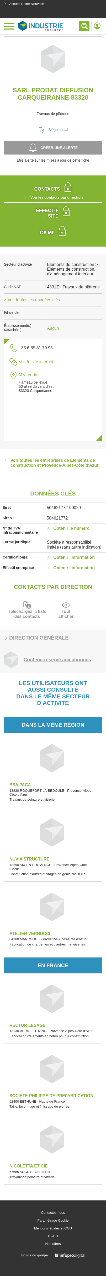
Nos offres (53, 1244)
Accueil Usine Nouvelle (24, 4)
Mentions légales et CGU (53, 1228)
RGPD (53, 1236)
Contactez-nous (53, 1213)
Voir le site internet (36, 362)
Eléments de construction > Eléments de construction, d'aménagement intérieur (72, 269)
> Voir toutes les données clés (32, 300)
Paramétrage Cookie (52, 1220)
